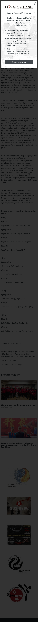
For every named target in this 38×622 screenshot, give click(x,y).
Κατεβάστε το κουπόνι (19, 62)
